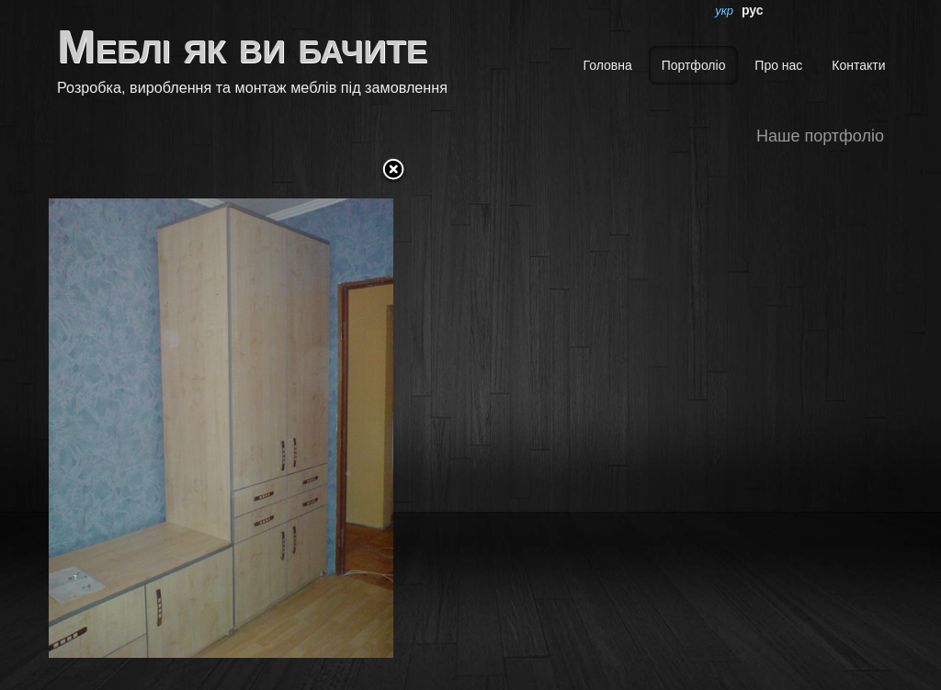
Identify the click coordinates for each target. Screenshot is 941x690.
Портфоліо (694, 65)
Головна (608, 65)
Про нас (778, 65)
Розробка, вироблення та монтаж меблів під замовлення (252, 87)
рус (753, 10)
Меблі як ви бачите (242, 47)
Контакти (858, 65)
